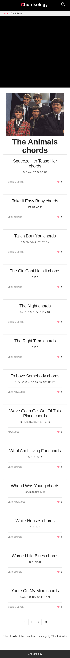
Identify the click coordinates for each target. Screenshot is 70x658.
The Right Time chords (35, 340)
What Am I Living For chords (35, 450)
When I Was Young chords (35, 485)
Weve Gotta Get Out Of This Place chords (35, 413)
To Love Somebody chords (35, 376)
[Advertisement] (35, 52)
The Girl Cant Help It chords (35, 271)
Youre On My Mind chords (35, 590)
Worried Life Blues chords (35, 555)
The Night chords (35, 306)
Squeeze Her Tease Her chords (35, 163)
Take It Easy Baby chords (35, 201)
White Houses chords (34, 520)
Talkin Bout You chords (35, 236)
